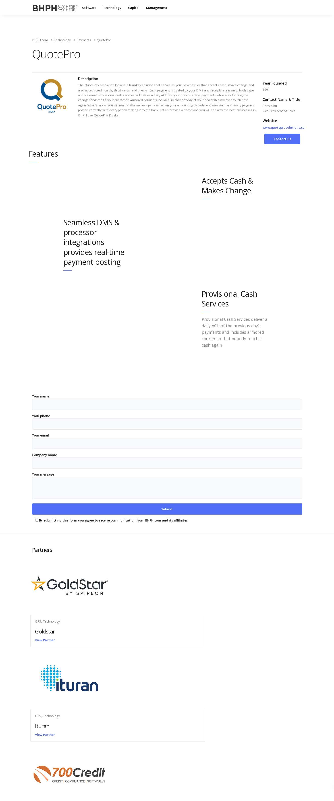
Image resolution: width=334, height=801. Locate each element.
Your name (167, 402)
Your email (167, 441)
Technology (113, 8)
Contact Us (151, 684)
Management (157, 8)
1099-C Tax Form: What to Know (65, 697)
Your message (167, 485)
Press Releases (154, 704)
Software (89, 8)
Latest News (152, 691)
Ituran (136, 631)
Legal (147, 697)
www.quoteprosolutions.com (285, 127)
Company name (167, 461)
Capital (134, 8)
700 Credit (233, 631)
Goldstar (47, 631)
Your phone (167, 422)
